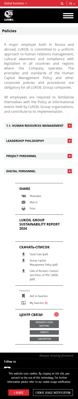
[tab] (39, 126)
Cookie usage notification (53, 393)
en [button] (72, 3)
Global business (15, 3)
